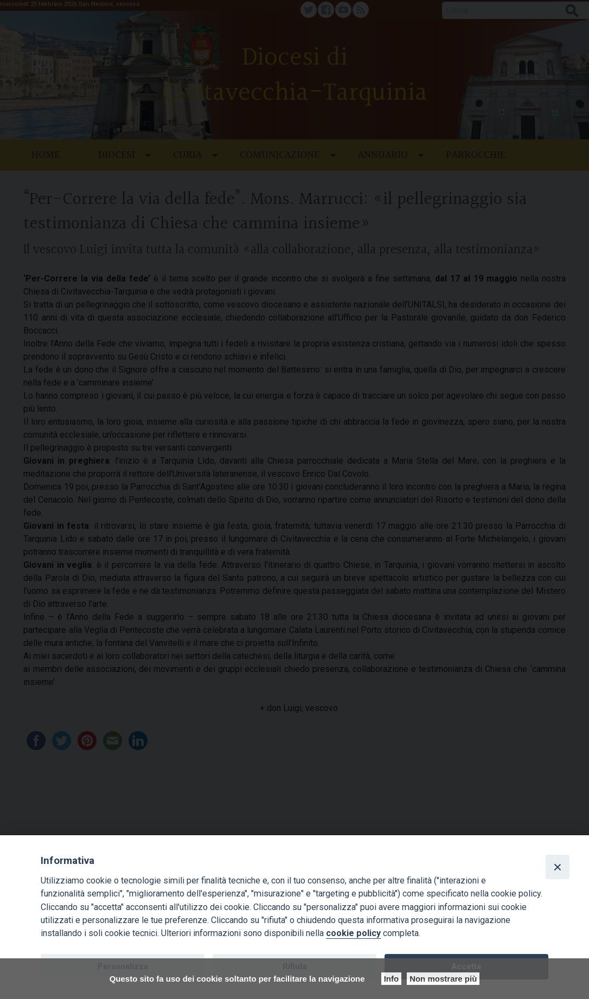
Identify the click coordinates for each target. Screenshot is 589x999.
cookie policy (353, 933)
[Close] (557, 867)
